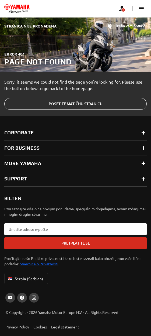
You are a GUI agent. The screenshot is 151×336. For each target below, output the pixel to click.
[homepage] (17, 8)
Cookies (40, 326)
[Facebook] (22, 298)
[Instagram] (34, 298)
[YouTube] (10, 298)
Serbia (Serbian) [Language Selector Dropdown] (25, 278)
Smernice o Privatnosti (39, 263)
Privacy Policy (17, 326)
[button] (141, 8)
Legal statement (65, 326)
